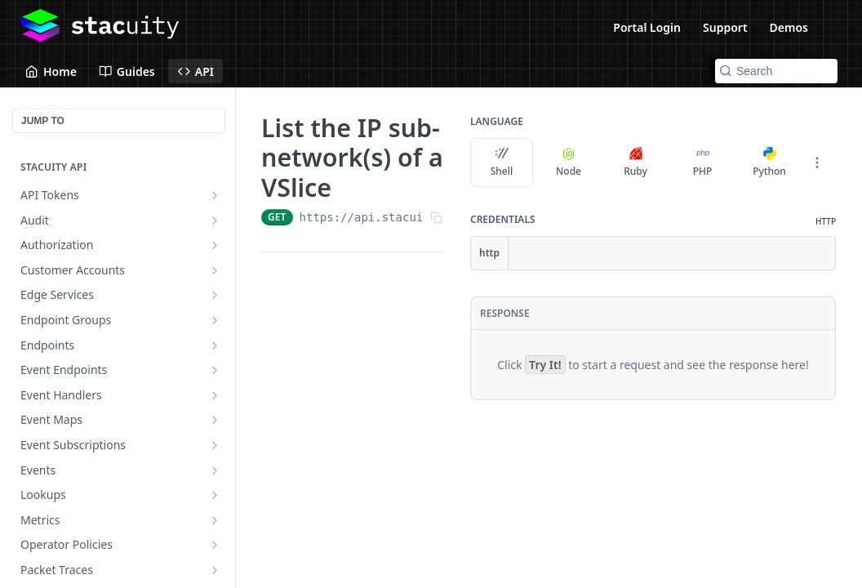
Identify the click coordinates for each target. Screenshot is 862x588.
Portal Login (647, 27)
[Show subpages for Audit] (214, 220)
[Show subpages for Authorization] (214, 245)
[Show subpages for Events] (214, 470)
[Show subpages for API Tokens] (214, 195)
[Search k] (776, 71)
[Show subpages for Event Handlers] (214, 395)
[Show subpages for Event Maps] (214, 419)
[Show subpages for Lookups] (214, 494)
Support (725, 27)
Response (505, 313)
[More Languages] (817, 162)
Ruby (635, 162)
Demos (789, 27)
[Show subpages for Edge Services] (214, 294)
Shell (502, 162)
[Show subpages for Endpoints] (214, 345)
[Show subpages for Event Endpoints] (214, 369)
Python (769, 162)
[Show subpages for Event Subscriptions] (214, 445)
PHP (703, 162)
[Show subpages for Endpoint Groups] (214, 320)
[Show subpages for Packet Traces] (214, 570)
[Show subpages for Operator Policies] (214, 544)
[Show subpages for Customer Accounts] (214, 270)
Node (568, 162)
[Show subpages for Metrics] (214, 520)
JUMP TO (42, 121)
